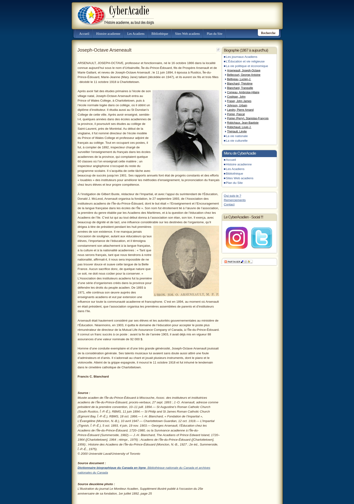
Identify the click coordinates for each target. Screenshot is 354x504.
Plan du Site (214, 33)
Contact (229, 204)
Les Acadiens (136, 33)
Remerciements (235, 200)
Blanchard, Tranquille (240, 88)
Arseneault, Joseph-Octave (244, 70)
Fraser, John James (239, 101)
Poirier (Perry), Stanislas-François (248, 118)
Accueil (84, 33)
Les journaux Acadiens (241, 57)
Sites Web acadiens (187, 33)
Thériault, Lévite (237, 131)
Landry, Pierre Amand (240, 109)
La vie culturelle (237, 140)
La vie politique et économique (247, 66)
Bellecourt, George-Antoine (244, 74)
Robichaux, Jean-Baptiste (243, 122)
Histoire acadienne (108, 33)
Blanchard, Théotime (240, 83)
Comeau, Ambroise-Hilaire (243, 92)
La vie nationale (237, 136)
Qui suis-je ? (232, 195)
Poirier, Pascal (236, 114)
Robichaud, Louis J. (239, 127)
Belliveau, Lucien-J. (239, 79)
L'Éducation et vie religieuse (245, 61)
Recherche (268, 33)
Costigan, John (236, 96)
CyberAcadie (111, 12)
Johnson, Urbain (237, 105)
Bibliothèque (160, 33)
